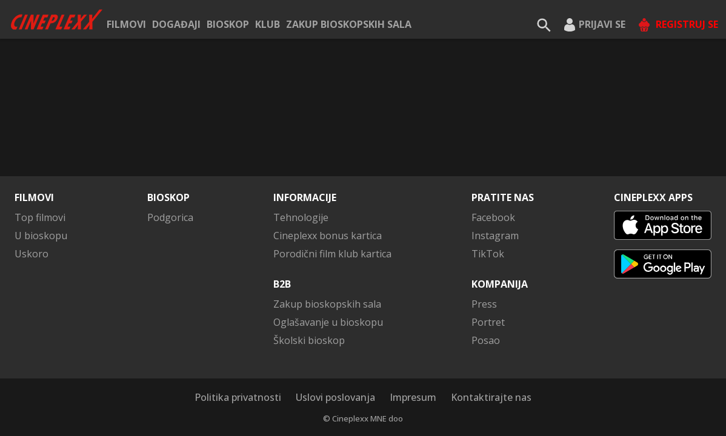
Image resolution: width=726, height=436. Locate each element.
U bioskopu (41, 235)
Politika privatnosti (238, 397)
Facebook (493, 217)
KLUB (267, 24)
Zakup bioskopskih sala (348, 24)
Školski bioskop (309, 340)
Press (484, 304)
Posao (485, 340)
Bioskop (228, 24)
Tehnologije (300, 217)
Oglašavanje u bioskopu (328, 322)
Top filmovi (40, 217)
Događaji (176, 24)
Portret (488, 322)
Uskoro (31, 253)
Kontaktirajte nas (491, 397)
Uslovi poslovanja (335, 397)
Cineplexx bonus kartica (327, 235)
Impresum (413, 397)
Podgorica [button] (170, 217)
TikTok (487, 253)
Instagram (495, 235)
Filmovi (126, 24)
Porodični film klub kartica (332, 253)
